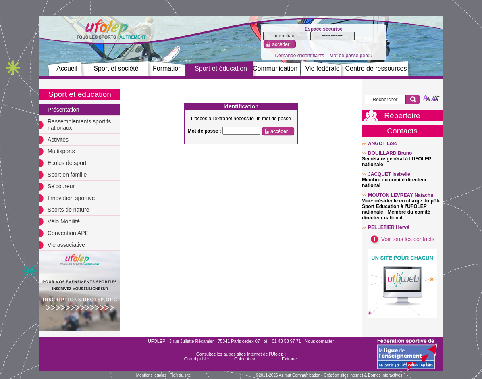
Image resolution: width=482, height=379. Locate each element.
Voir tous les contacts (402, 239)
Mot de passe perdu (350, 55)
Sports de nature (68, 209)
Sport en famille (67, 174)
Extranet (290, 358)
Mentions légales (151, 375)
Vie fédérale (322, 68)
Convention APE (68, 233)
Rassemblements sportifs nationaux (79, 124)
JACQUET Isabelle (389, 174)
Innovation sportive (71, 198)
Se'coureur (61, 186)
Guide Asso (245, 358)
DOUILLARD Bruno (390, 153)
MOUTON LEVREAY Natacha (400, 195)
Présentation (63, 109)
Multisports (61, 151)
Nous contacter (319, 341)
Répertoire (402, 115)
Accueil (66, 68)
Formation (167, 68)
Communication (275, 68)
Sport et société (115, 68)
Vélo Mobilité (64, 221)
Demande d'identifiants (299, 55)
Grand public (196, 358)
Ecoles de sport (67, 163)
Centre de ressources (376, 68)
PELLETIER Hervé (388, 227)
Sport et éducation (221, 68)
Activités (58, 139)
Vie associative (66, 245)
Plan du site (180, 375)
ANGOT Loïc (382, 143)
